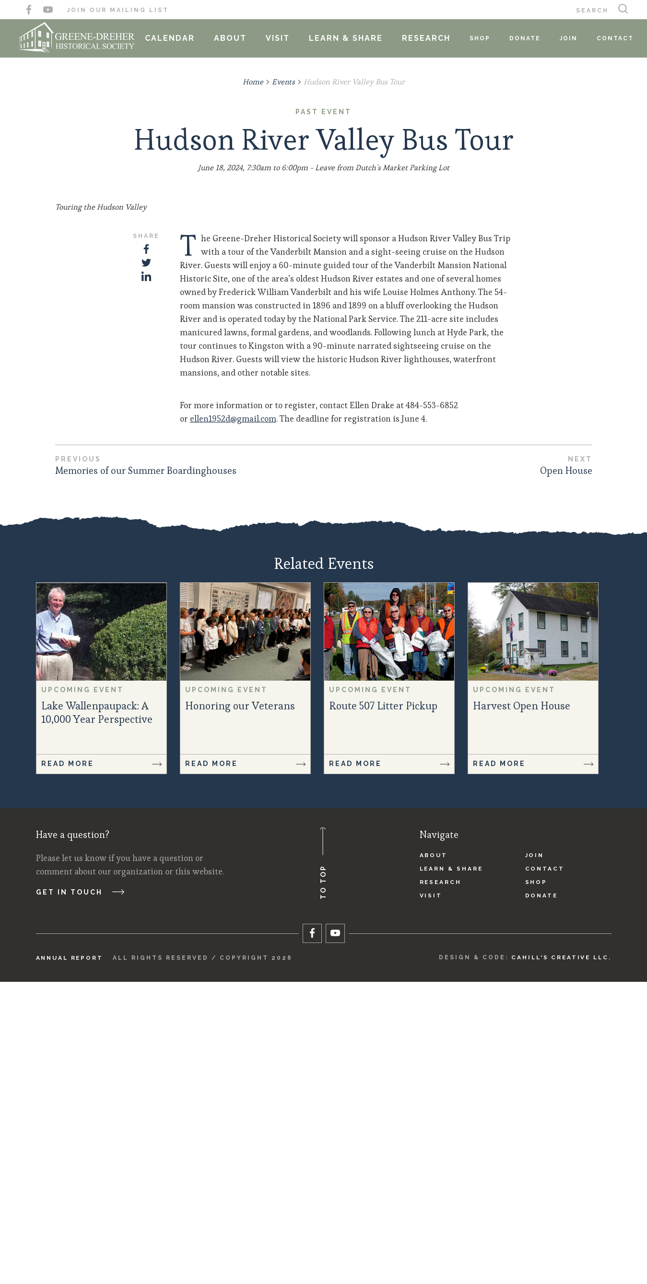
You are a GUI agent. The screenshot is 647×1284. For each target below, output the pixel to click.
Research (430, 38)
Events (283, 82)
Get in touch (75, 1196)
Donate (528, 38)
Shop (483, 38)
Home (252, 82)
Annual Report (71, 1260)
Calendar (174, 38)
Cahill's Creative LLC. (559, 1259)
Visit (282, 38)
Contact (618, 38)
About (234, 38)
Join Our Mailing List (118, 10)
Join (572, 38)
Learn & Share (350, 38)
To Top (333, 1164)
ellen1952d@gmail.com (233, 720)
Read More (101, 1066)
